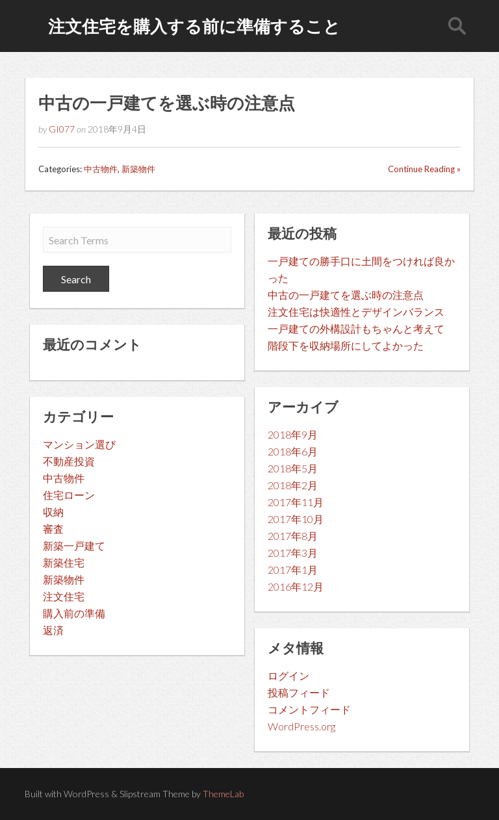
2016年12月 (296, 586)
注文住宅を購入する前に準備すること (194, 26)
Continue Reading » (424, 169)
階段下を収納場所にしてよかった (346, 345)
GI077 (62, 129)
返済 (53, 630)
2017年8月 (293, 536)
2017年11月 (296, 502)
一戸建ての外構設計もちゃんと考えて (356, 328)
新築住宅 (63, 562)
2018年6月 (293, 451)
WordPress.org (301, 726)
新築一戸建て (74, 545)
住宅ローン (69, 495)
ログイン (288, 675)
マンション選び (79, 444)
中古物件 (101, 169)
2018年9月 (293, 434)
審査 (53, 528)
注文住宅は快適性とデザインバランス (356, 311)
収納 (53, 512)
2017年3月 (293, 552)
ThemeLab (223, 793)
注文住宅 (63, 596)
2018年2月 (293, 485)
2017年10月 (296, 519)
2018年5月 (293, 468)
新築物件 (138, 169)
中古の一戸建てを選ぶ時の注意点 (166, 102)
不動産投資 (69, 461)
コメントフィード (309, 709)
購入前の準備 (74, 613)
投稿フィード (299, 692)
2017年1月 (293, 569)
